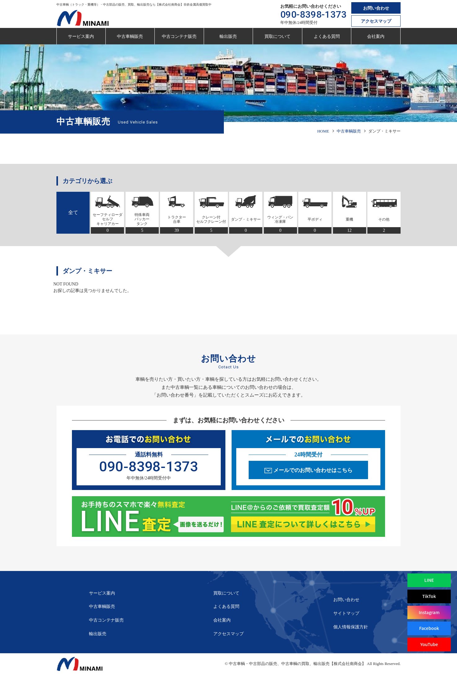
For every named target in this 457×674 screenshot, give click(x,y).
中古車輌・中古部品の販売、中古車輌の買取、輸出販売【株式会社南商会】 (297, 663)
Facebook (429, 628)
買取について (277, 36)
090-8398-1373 (313, 14)
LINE (429, 580)
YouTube (429, 644)
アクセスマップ (376, 21)
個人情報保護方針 (350, 627)
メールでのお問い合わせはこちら (313, 470)
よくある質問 (327, 36)
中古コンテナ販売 (179, 36)
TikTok (429, 596)
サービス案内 (81, 36)
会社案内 (375, 36)
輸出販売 (228, 36)
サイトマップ (346, 613)
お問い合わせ (376, 8)
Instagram (429, 612)
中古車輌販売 (130, 36)
